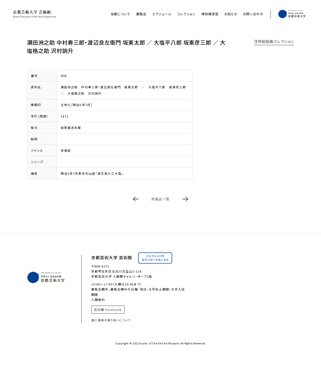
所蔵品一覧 (160, 199)
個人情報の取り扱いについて (111, 320)
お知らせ (230, 14)
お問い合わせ (253, 14)
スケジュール (161, 14)
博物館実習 (210, 14)
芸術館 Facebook (108, 309)
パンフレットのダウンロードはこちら (155, 258)
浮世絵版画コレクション (274, 41)
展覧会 (141, 14)
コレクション (186, 14)
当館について (120, 14)
